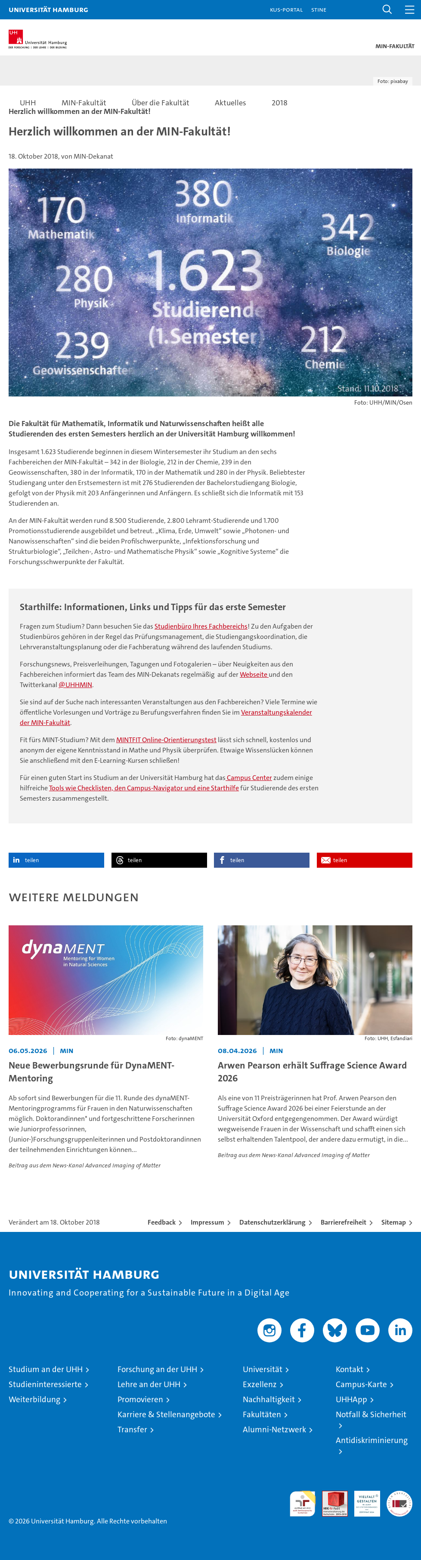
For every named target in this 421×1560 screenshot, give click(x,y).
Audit (330, 1495)
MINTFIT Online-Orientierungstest (166, 739)
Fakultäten (262, 1414)
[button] (387, 9)
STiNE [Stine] (318, 9)
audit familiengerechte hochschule (303, 1504)
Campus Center (249, 777)
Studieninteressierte (45, 1384)
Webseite (254, 674)
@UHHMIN (75, 684)
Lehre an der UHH (149, 1384)
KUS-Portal (286, 9)
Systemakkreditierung (399, 1495)
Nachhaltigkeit (269, 1399)
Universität (262, 1369)
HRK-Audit (362, 1500)
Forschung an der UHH (157, 1369)
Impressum (207, 1222)
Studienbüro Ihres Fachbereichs (201, 626)
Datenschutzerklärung (272, 1222)
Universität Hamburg (48, 9)
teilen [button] (32, 860)
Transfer (132, 1429)
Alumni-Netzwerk (274, 1429)
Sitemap (393, 1222)
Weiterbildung (34, 1399)
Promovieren (140, 1399)
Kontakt (349, 1369)
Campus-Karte (361, 1384)
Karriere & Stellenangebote (166, 1414)
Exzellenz (260, 1384)
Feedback (162, 1222)
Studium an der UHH (46, 1369)
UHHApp (351, 1399)
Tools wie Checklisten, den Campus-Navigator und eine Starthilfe (144, 787)
